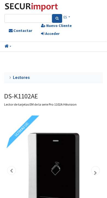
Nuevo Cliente (56, 25)
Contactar (20, 30)
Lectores (21, 77)
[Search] (57, 18)
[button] (8, 46)
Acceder (50, 33)
